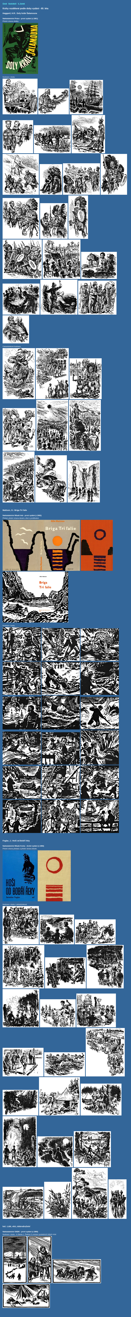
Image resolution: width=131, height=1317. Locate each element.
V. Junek (21, 4)
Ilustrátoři (12, 4)
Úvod (5, 4)
